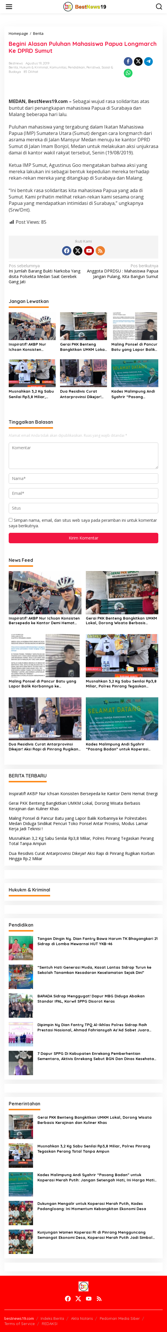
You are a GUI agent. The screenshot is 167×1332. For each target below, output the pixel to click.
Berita (13, 67)
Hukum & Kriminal (33, 67)
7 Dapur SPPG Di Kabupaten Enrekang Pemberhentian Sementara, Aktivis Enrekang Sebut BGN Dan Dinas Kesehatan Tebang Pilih (96, 1056)
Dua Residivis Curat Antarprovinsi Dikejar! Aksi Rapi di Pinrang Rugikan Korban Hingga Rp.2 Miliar (83, 394)
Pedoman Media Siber (120, 1318)
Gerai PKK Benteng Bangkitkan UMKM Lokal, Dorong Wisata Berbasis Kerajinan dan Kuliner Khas (83, 347)
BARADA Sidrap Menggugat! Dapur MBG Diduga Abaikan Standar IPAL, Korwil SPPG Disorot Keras (91, 998)
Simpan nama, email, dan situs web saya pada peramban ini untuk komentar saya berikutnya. (83, 522)
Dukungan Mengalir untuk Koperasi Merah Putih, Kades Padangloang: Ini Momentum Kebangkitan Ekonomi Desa (91, 1206)
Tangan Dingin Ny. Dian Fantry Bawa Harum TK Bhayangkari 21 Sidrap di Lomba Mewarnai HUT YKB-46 (97, 941)
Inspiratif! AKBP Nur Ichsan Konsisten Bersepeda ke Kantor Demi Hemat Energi (29, 347)
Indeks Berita (52, 1318)
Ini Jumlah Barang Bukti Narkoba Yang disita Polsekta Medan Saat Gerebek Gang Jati (45, 273)
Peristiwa (93, 67)
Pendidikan (76, 67)
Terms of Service (19, 1323)
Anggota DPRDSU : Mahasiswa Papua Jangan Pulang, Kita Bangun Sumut (122, 271)
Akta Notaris (82, 1318)
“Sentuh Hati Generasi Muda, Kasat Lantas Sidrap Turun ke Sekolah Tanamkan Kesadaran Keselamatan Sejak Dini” (94, 970)
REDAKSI (49, 1323)
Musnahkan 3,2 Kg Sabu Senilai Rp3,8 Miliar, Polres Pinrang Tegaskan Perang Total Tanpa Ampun (31, 394)
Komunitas (58, 67)
